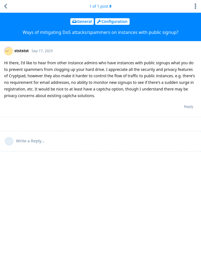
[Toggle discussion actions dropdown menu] (195, 6)
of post (100, 6)
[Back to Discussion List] (5, 6)
